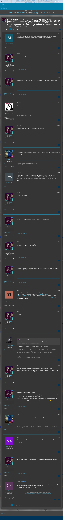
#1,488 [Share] (58, 192)
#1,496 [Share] (58, 390)
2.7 (22, 12)
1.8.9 (41, 12)
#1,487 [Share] (58, 172)
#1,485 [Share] (58, 125)
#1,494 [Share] (58, 336)
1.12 (53, 12)
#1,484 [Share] (58, 102)
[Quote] (59, 48)
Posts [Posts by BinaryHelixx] (5, 47)
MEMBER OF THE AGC (21, 69)
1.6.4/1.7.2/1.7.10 (35, 12)
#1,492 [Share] (58, 290)
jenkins (36, 10)
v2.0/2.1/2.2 (11, 12)
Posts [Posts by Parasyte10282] (5, 165)
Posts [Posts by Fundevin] (5, 116)
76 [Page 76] (13, 29)
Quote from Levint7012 (24, 339)
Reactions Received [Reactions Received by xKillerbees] (7, 495)
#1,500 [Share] (58, 481)
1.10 (47, 12)
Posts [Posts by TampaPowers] (5, 349)
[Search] (55, 1)
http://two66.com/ (47, 356)
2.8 (24, 12)
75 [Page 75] (11, 29)
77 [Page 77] (15, 29)
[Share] (60, 29)
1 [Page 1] (6, 505)
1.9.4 (44, 12)
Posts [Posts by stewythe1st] (5, 304)
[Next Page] (20, 29)
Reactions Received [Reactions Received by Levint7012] (7, 68)
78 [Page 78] (17, 29)
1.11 (50, 12)
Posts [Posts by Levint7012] (5, 70)
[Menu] (61, 1)
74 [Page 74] (8, 29)
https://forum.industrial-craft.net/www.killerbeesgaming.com (38, 493)
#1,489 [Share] (58, 217)
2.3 (15, 12)
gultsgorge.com (52, 297)
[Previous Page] (3, 29)
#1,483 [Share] (58, 77)
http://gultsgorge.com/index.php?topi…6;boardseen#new (29, 442)
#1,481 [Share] (58, 33)
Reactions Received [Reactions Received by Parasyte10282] (7, 163)
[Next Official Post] (55, 499)
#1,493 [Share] (58, 311)
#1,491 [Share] (58, 266)
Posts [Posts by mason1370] (5, 450)
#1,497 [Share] (58, 414)
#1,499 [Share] (58, 457)
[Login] (58, 1)
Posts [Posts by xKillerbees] (5, 497)
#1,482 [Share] (58, 53)
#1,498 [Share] (58, 437)
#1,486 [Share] (58, 150)
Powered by (31, 518)
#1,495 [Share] (58, 365)
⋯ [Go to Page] (6, 29)
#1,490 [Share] (58, 241)
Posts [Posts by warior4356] (5, 186)
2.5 (18, 12)
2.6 (20, 12)
